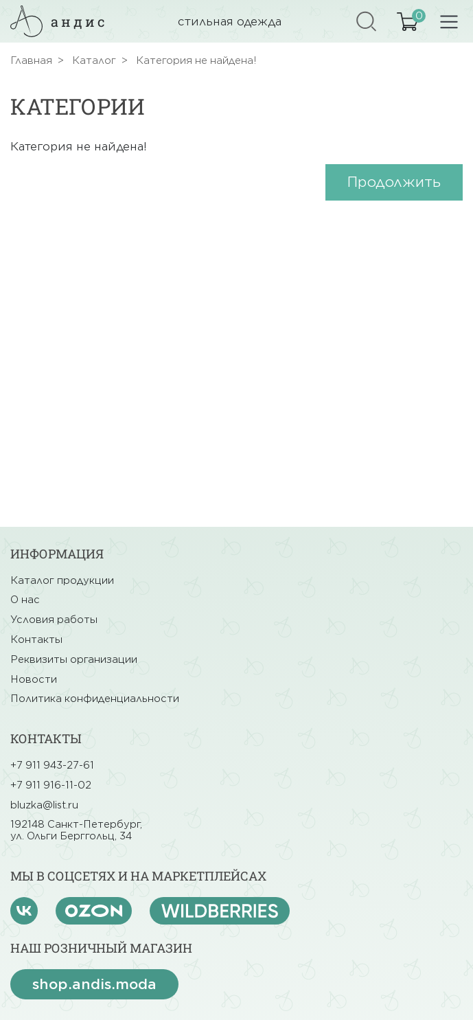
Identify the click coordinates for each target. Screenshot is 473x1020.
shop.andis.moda (94, 984)
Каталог (94, 60)
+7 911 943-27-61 (52, 765)
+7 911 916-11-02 (50, 785)
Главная (31, 60)
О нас (25, 599)
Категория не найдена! (196, 60)
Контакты (36, 639)
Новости (33, 679)
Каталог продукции (62, 580)
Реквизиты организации (73, 659)
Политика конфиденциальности (94, 698)
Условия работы (53, 619)
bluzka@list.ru (44, 805)
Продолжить (394, 182)
